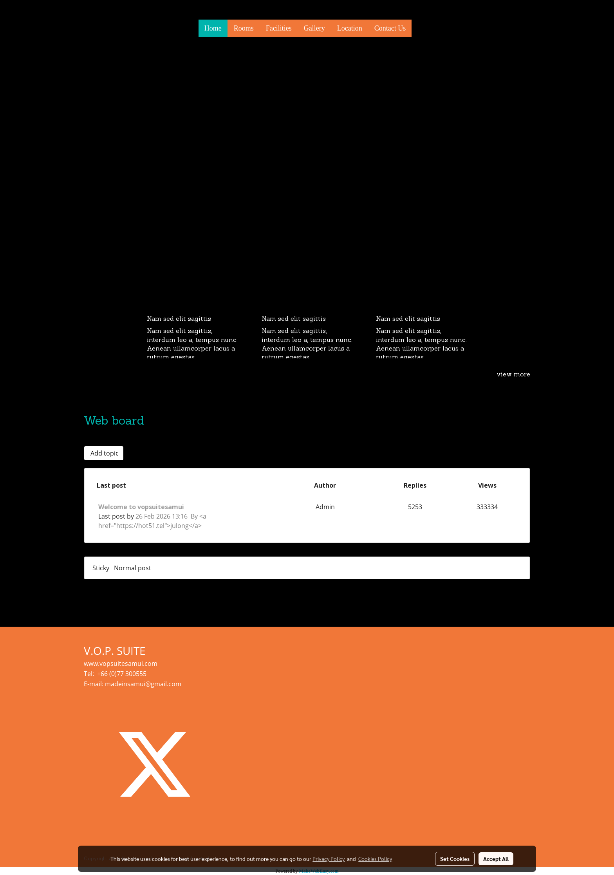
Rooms (244, 28)
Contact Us (390, 28)
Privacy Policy (328, 858)
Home (213, 28)
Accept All (496, 858)
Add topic (104, 453)
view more (513, 375)
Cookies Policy (375, 858)
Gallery (314, 28)
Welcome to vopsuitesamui (141, 507)
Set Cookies (455, 858)
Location (349, 28)
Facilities (279, 28)
